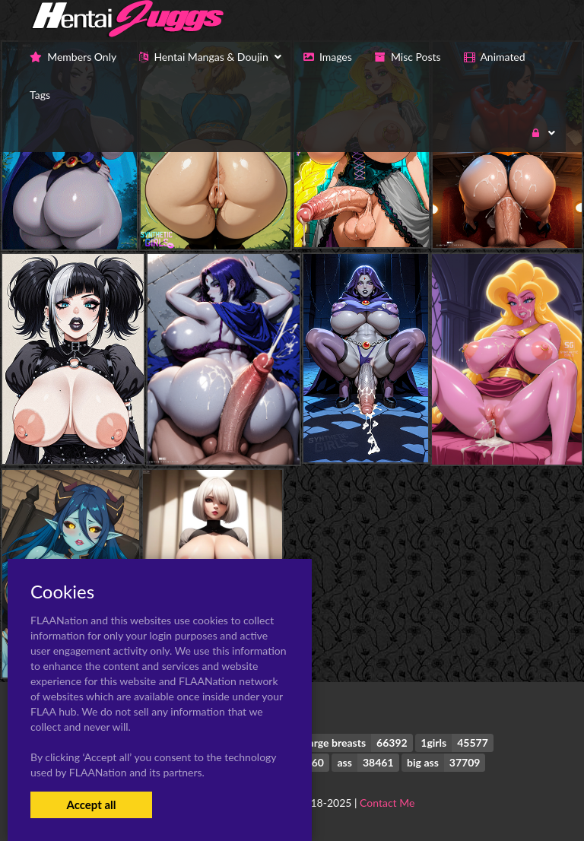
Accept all (91, 804)
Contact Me (387, 802)
